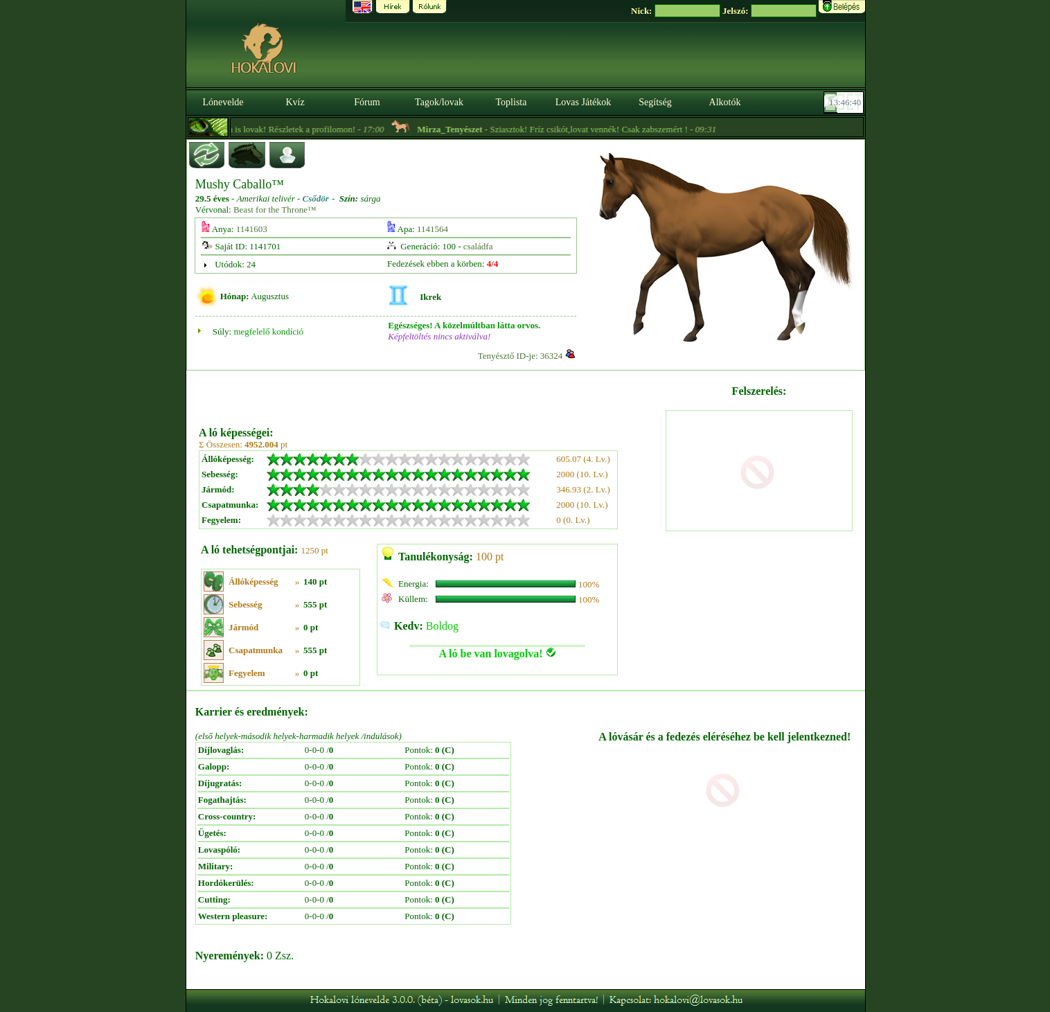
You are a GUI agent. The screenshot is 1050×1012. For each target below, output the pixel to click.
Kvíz (294, 102)
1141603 (251, 229)
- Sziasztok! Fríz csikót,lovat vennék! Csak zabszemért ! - (578, 129)
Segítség (655, 102)
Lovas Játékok (583, 102)
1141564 (432, 229)
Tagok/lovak (439, 102)
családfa (478, 246)
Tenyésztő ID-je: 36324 (520, 355)
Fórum (367, 102)
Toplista (511, 102)
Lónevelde (222, 102)
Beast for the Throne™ (275, 209)
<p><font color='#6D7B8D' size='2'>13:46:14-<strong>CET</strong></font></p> (845, 102)
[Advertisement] (431, 393)
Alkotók (725, 102)
